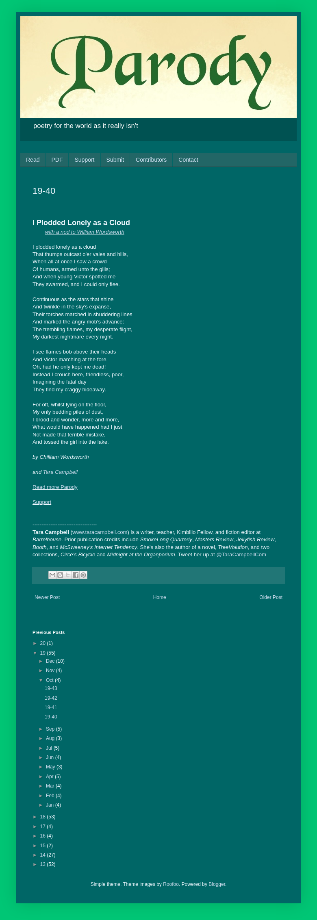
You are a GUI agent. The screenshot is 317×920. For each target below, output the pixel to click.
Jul (50, 748)
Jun (50, 757)
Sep (51, 729)
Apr (50, 776)
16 (43, 836)
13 (43, 864)
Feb (51, 795)
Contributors (151, 159)
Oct (50, 680)
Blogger (216, 884)
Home (159, 597)
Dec (51, 661)
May (51, 767)
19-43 (51, 688)
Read (32, 159)
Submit (115, 159)
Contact (188, 159)
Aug (51, 738)
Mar (51, 786)
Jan (50, 805)
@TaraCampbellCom (241, 554)
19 (43, 653)
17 (43, 826)
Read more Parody (55, 487)
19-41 (51, 707)
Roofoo (171, 884)
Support (84, 159)
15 (43, 845)
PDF (57, 159)
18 (43, 817)
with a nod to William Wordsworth (84, 232)
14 (43, 855)
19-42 (51, 698)
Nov (51, 670)
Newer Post (47, 597)
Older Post (270, 597)
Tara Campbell (60, 472)
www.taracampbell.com (100, 532)
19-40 (51, 717)
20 (43, 643)
